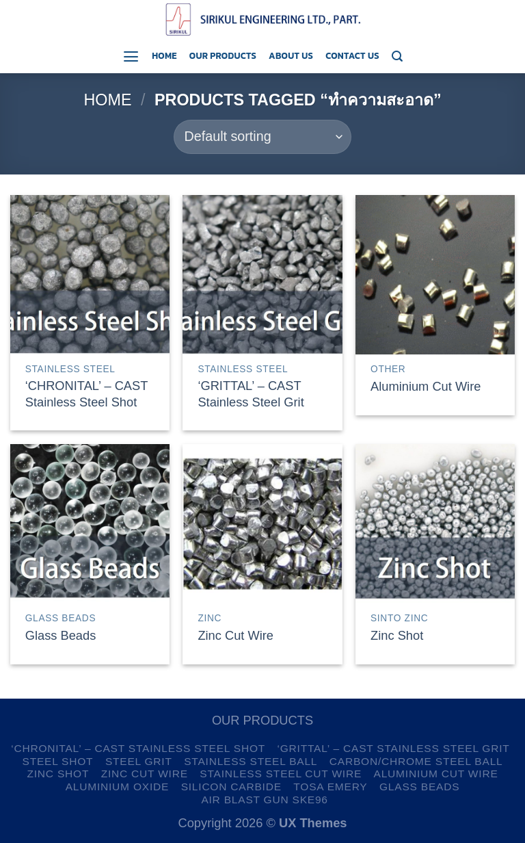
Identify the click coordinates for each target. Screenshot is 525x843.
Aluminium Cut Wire (426, 386)
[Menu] (130, 56)
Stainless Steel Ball (250, 761)
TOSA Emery (330, 786)
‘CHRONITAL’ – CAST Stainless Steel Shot (86, 393)
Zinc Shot (397, 635)
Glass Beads (60, 635)
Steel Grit (138, 761)
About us (291, 55)
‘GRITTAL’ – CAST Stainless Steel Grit (251, 393)
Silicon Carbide (231, 786)
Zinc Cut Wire (235, 635)
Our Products (222, 55)
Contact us (352, 55)
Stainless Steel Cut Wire (281, 773)
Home (164, 55)
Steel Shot (58, 761)
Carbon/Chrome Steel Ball (416, 761)
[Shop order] (262, 136)
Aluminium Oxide (117, 786)
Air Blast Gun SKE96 (264, 799)
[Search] (397, 56)
